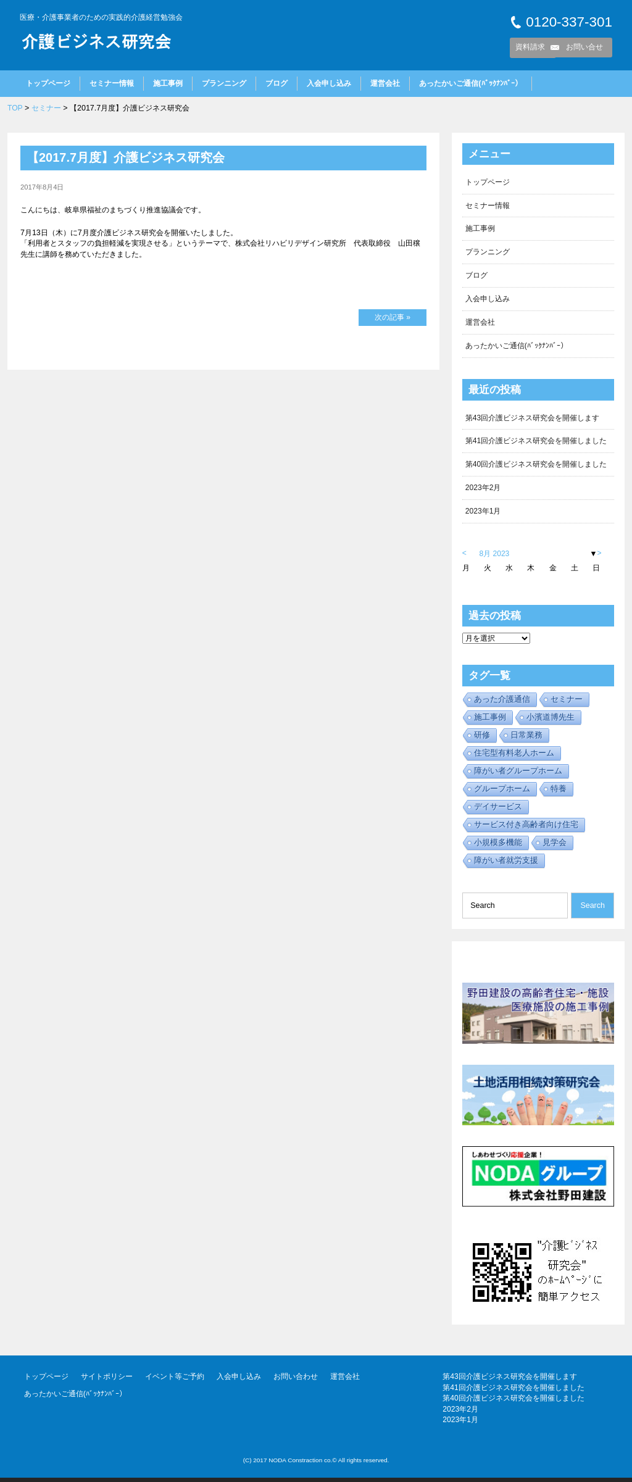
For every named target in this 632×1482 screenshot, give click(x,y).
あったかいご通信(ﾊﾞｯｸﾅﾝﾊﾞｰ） (470, 83)
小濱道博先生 (550, 721)
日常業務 (526, 739)
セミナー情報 (111, 83)
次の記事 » (392, 317)
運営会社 (385, 83)
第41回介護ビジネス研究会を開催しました (536, 443)
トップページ (48, 83)
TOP (15, 108)
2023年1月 (483, 515)
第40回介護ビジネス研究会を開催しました (536, 468)
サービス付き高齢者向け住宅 (526, 828)
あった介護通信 (502, 703)
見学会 (555, 846)
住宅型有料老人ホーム (514, 757)
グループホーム (502, 792)
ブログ (276, 83)
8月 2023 (495, 558)
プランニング (224, 83)
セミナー (46, 108)
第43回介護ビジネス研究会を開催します (532, 420)
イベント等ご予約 (174, 1381)
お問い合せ (584, 47)
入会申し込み (329, 83)
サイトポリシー (107, 1381)
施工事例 (168, 83)
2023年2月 (483, 491)
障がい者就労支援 (506, 864)
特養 (559, 792)
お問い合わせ (295, 1381)
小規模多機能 (498, 846)
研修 (482, 739)
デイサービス (498, 810)
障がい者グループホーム (518, 775)
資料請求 (530, 47)
